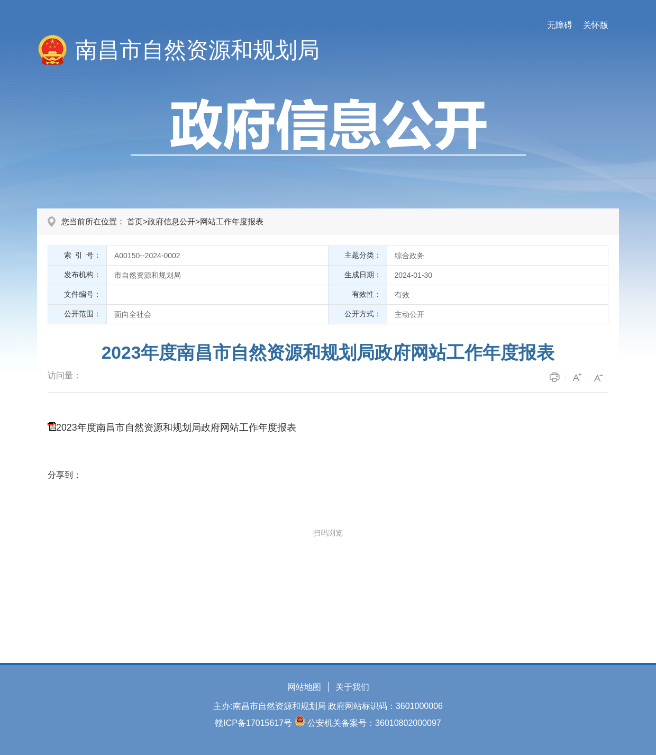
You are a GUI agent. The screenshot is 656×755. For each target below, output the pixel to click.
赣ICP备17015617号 (253, 722)
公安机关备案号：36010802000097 (374, 722)
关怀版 (595, 25)
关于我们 (352, 687)
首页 (135, 221)
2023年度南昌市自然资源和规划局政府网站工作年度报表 (176, 427)
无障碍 (559, 25)
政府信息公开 (171, 221)
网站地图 (304, 687)
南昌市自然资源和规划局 (197, 50)
